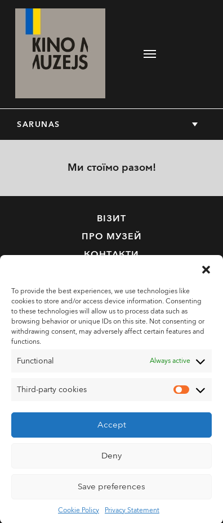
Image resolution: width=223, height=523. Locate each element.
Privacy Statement (132, 512)
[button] (206, 272)
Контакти (111, 254)
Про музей (112, 236)
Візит (111, 218)
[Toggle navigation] (150, 54)
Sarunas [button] (38, 124)
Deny (111, 459)
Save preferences (111, 489)
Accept (111, 428)
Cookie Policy (78, 512)
